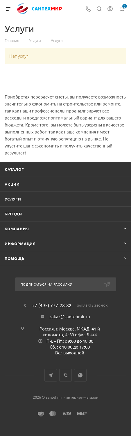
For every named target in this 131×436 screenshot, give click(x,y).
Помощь (15, 258)
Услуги (13, 198)
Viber (65, 375)
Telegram (50, 375)
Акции (12, 184)
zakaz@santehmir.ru (69, 316)
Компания (17, 228)
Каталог (14, 169)
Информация (20, 243)
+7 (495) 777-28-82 (51, 305)
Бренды (14, 213)
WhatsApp (80, 375)
